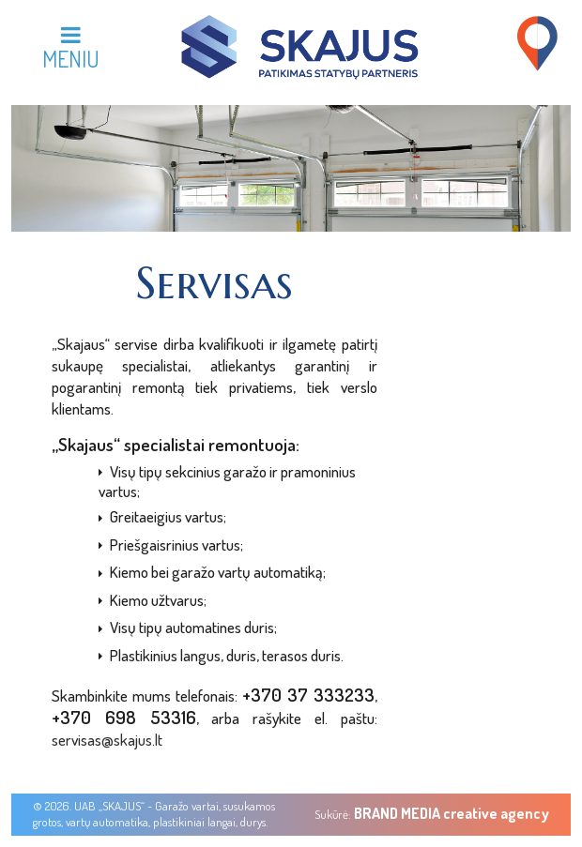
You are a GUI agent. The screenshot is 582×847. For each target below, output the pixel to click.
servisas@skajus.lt (107, 739)
